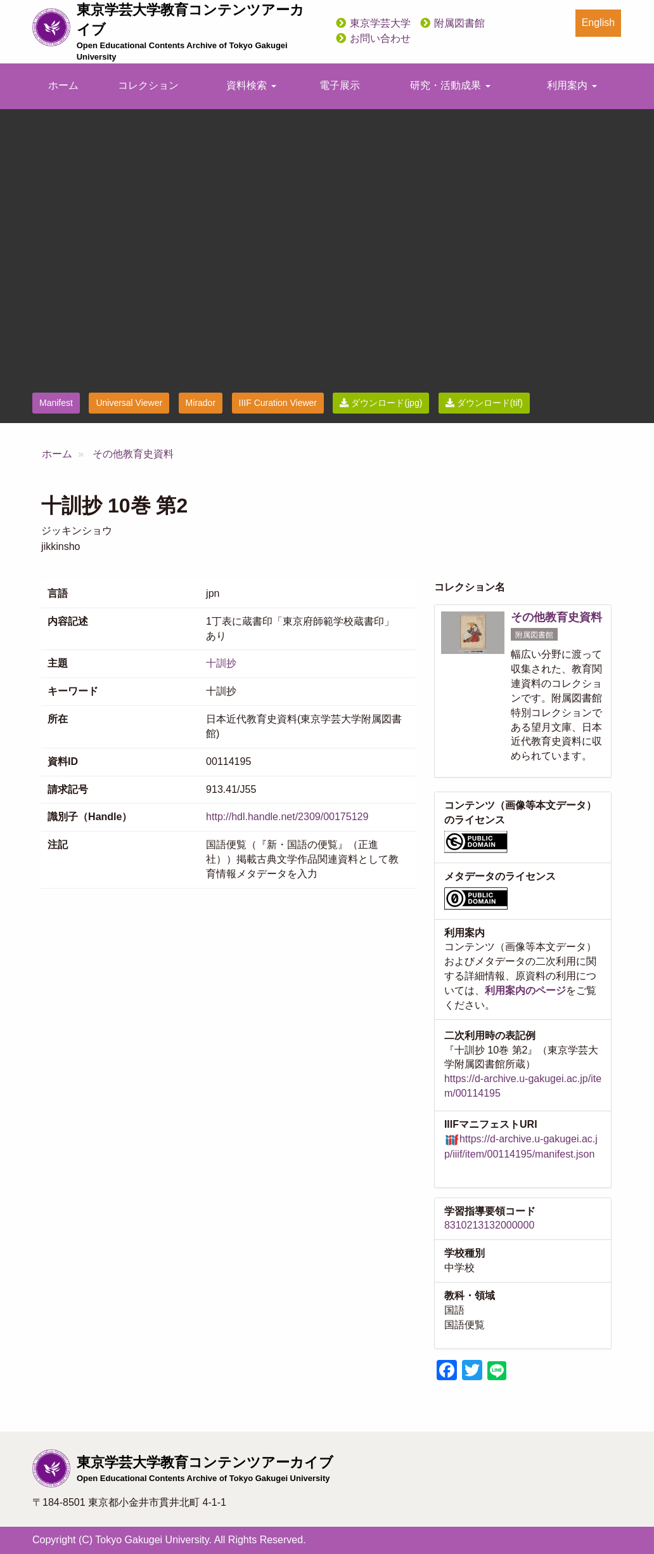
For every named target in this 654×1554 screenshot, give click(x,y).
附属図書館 (459, 23)
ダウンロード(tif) (484, 403)
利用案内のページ (525, 990)
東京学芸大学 (380, 23)
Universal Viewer (129, 403)
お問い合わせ (380, 38)
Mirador (200, 403)
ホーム (63, 85)
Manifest (56, 403)
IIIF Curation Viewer (278, 403)
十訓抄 (221, 663)
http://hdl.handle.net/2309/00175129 (287, 816)
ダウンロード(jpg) (381, 403)
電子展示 (339, 85)
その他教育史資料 (133, 453)
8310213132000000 (489, 1225)
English (598, 22)
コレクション (148, 85)
